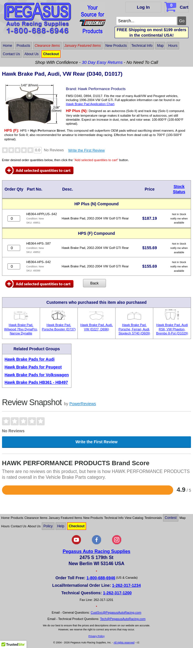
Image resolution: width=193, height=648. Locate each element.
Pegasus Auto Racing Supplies (96, 551)
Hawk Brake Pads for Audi (30, 359)
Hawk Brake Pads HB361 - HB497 (36, 382)
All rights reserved (124, 642)
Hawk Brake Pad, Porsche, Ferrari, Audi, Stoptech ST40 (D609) (134, 329)
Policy (48, 526)
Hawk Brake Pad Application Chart (90, 104)
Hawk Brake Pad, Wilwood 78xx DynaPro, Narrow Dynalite (21, 329)
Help (60, 526)
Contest (171, 518)
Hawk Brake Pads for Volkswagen (37, 375)
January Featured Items (82, 46)
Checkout (51, 54)
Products (23, 46)
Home (7, 46)
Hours (172, 46)
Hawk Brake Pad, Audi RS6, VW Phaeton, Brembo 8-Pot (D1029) (172, 329)
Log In (143, 7)
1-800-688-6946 (100, 578)
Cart (177, 6)
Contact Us (11, 54)
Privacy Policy (96, 636)
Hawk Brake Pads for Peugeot (33, 367)
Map (160, 46)
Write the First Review (86, 150)
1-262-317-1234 (126, 585)
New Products (116, 46)
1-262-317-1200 (117, 593)
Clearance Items (47, 46)
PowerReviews (82, 403)
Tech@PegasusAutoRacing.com (122, 619)
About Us (31, 54)
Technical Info (141, 46)
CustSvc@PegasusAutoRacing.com (116, 612)
